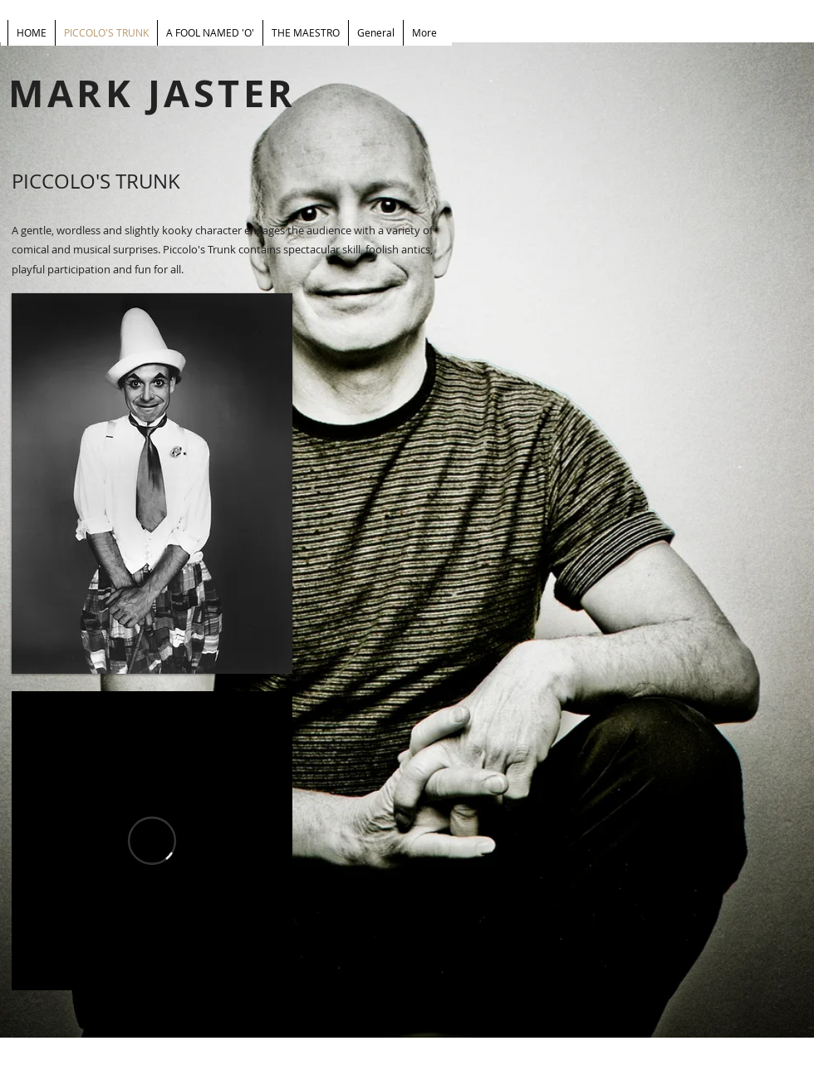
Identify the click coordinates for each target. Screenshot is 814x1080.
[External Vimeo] (152, 840)
